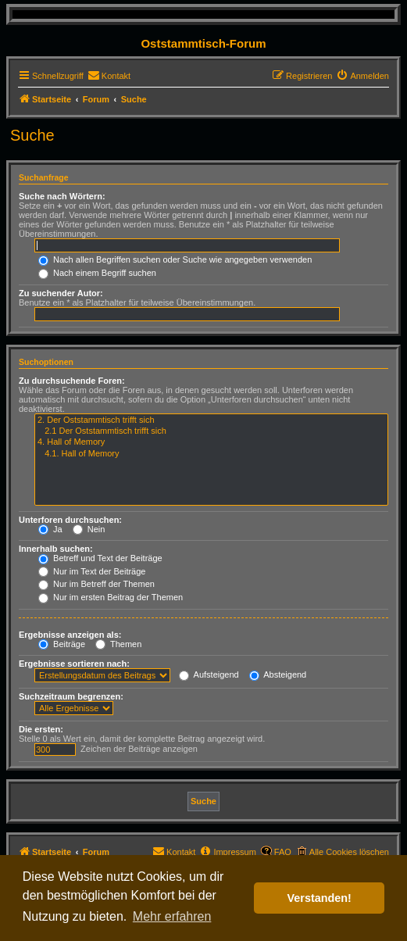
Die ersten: (41, 729)
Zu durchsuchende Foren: (72, 380)
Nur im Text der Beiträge (91, 571)
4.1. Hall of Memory (211, 454)
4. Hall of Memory (211, 442)
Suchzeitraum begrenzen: (71, 696)
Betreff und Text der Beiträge (100, 558)
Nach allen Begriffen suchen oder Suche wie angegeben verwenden (175, 259)
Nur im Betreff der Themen (96, 584)
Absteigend (278, 674)
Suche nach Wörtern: (62, 196)
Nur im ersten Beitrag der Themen (110, 597)
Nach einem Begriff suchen (97, 272)
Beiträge (61, 644)
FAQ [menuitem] (282, 852)
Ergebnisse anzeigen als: (70, 634)
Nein (89, 529)
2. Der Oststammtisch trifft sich (211, 420)
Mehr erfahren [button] (172, 916)
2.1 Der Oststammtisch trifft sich (211, 431)
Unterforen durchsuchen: (70, 519)
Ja (50, 529)
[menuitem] (108, 75)
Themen (118, 644)
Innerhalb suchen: (56, 548)
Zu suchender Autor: (61, 293)
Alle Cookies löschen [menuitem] (349, 852)
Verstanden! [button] (319, 898)
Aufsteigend (209, 674)
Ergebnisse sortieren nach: (74, 663)
